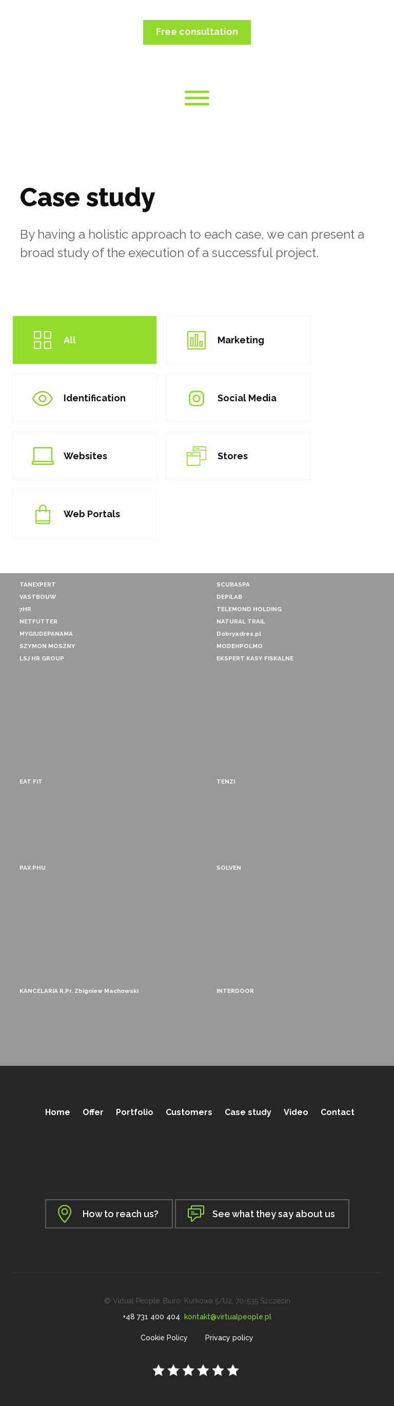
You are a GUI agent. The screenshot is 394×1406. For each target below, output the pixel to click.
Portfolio (134, 1112)
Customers (189, 1112)
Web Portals (92, 514)
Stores (233, 456)
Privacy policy (229, 1338)
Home (57, 1112)
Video (296, 1112)
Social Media (247, 398)
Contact (337, 1112)
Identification (95, 398)
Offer (93, 1112)
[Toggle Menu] (197, 98)
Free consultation (197, 31)
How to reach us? (121, 1213)
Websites (85, 456)
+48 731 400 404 (151, 1317)
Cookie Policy (164, 1338)
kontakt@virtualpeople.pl (227, 1317)
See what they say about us (273, 1213)
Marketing (241, 340)
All (70, 340)
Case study (248, 1112)
